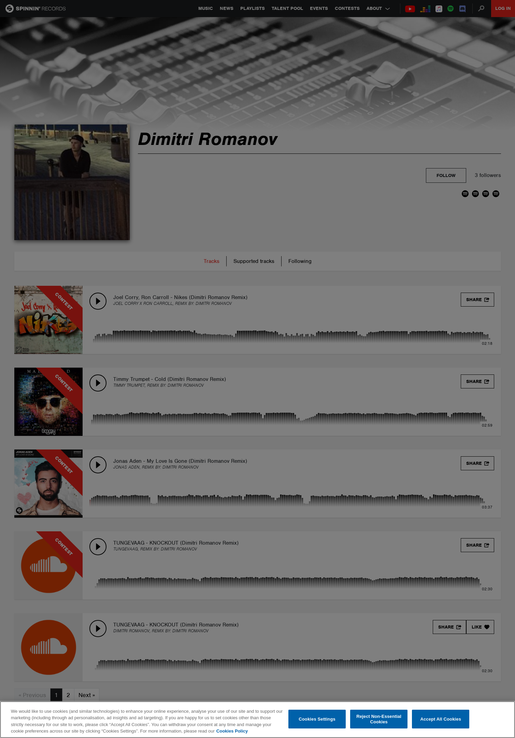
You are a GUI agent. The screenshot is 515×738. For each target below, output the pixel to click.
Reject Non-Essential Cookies (378, 719)
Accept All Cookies (440, 719)
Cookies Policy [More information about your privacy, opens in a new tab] (232, 731)
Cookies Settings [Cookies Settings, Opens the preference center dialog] (317, 719)
